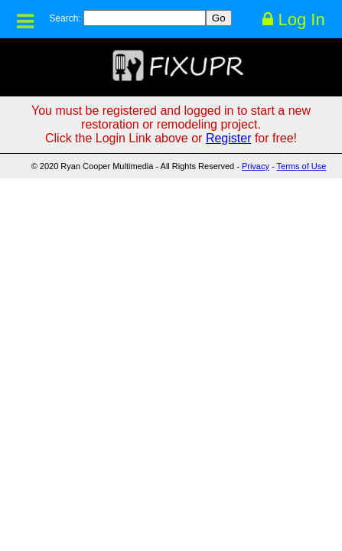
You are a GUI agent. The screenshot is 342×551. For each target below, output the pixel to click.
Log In (293, 19)
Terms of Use (302, 166)
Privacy (255, 166)
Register (229, 138)
